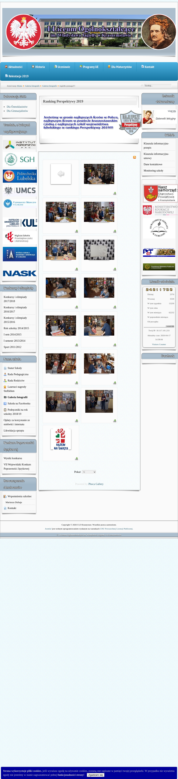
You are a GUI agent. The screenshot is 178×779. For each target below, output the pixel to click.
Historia (38, 67)
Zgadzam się (95, 775)
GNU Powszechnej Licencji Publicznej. (116, 529)
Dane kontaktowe (153, 164)
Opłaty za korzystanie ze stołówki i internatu (17, 422)
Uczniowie (62, 67)
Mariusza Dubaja (13, 502)
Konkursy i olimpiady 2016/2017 (15, 309)
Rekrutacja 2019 (17, 76)
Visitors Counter (159, 344)
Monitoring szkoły (153, 170)
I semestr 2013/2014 (14, 340)
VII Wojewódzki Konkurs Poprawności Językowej (17, 466)
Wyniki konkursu (13, 458)
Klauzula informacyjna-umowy (156, 156)
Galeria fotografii (32, 86)
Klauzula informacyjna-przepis (156, 145)
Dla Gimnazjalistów (17, 111)
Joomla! (48, 529)
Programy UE (89, 67)
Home (19, 86)
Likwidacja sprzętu (14, 430)
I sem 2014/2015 (12, 334)
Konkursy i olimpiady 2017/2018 (15, 299)
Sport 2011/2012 (12, 347)
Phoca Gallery (96, 484)
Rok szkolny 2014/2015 (16, 328)
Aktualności (13, 67)
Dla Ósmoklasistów (17, 106)
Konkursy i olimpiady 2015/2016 (15, 319)
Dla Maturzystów (120, 67)
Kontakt (147, 67)
